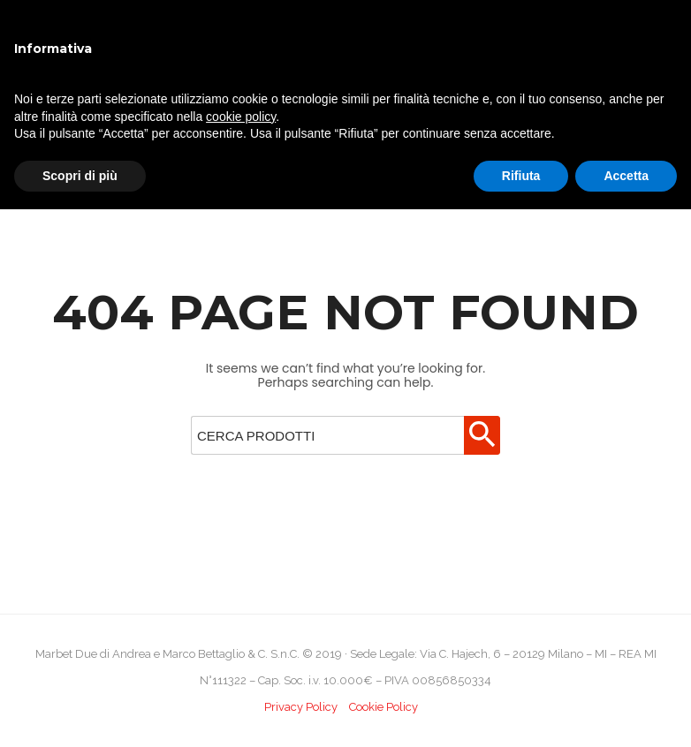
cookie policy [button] (241, 116)
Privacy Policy (301, 706)
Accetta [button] (626, 176)
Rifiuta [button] (521, 176)
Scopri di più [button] (80, 176)
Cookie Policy (383, 706)
